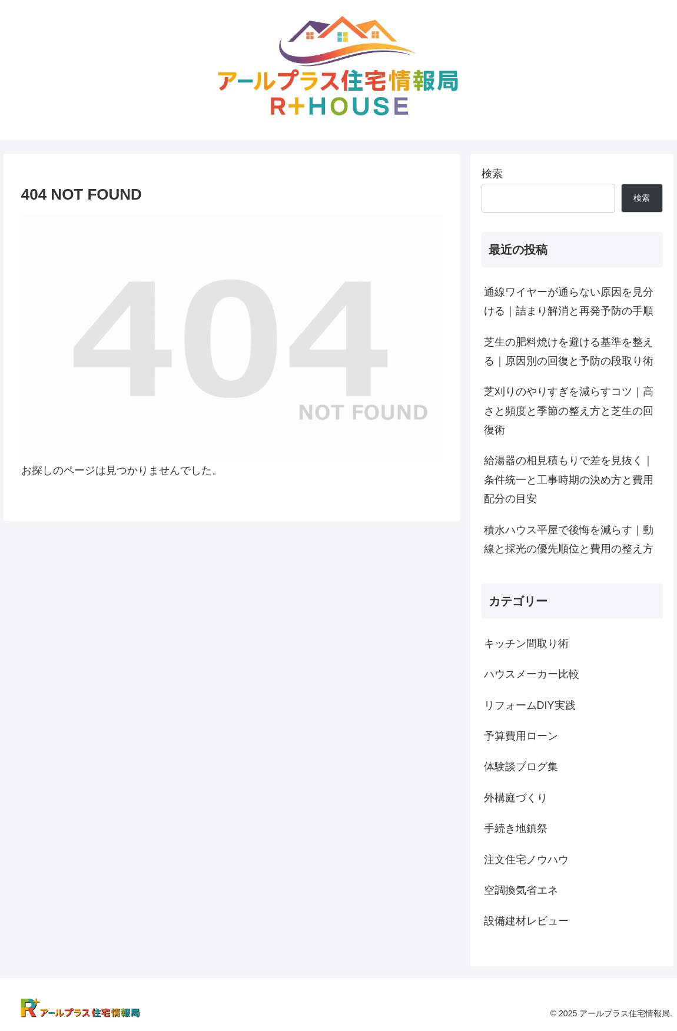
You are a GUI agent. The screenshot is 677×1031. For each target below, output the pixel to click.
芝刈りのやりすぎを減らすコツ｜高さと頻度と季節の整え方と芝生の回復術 (568, 411)
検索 (492, 174)
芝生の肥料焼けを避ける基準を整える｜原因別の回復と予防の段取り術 (568, 351)
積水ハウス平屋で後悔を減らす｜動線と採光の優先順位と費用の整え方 (568, 539)
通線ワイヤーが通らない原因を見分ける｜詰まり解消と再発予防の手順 (568, 301)
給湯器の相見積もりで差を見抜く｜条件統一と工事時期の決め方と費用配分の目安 (568, 480)
